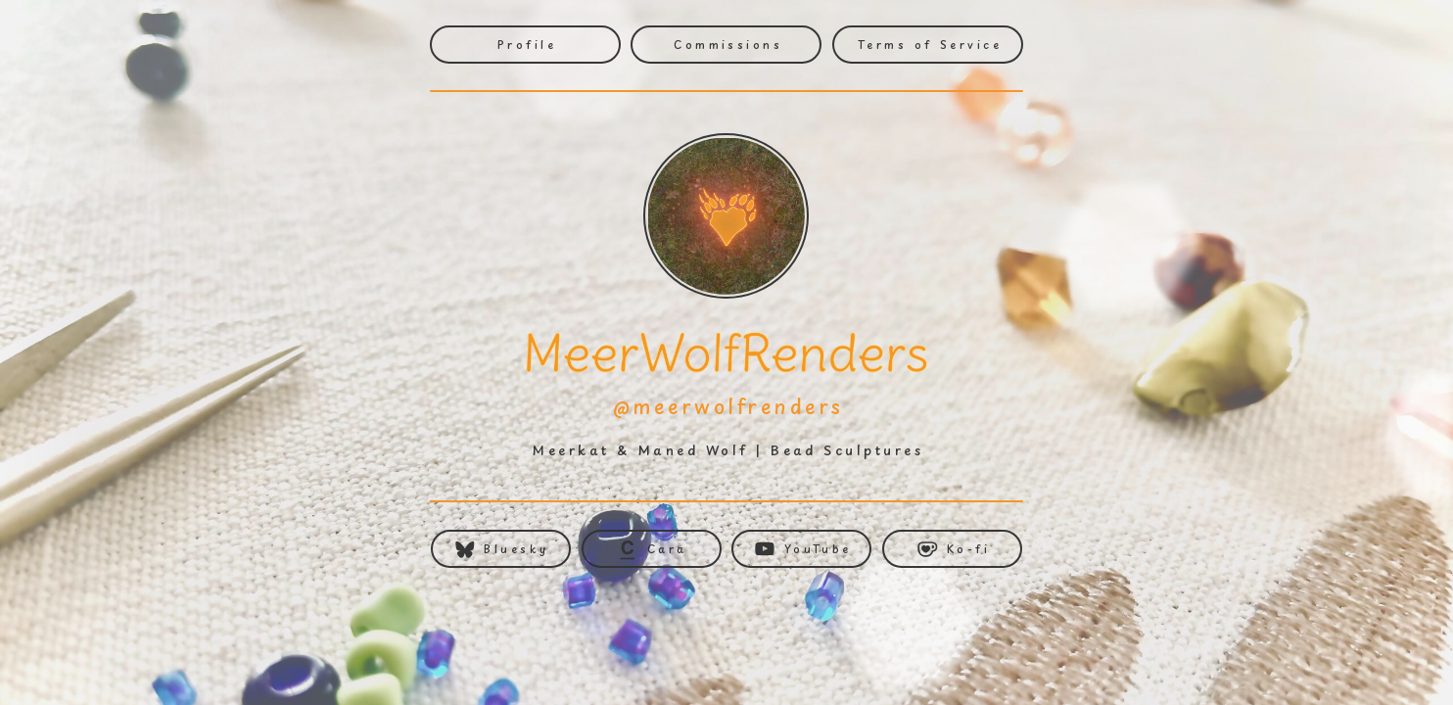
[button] (501, 549)
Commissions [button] (728, 44)
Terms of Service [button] (930, 44)
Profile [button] (526, 44)
